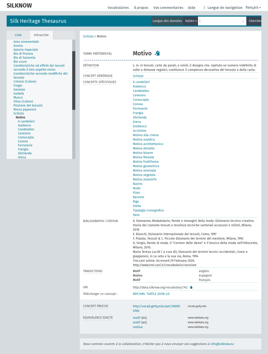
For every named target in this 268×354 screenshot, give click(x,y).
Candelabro (141, 91)
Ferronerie (140, 108)
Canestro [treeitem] (24, 133)
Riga (136, 201)
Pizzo (136, 193)
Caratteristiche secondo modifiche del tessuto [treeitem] (41, 75)
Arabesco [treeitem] (24, 125)
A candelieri (141, 82)
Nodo (136, 188)
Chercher (255, 21)
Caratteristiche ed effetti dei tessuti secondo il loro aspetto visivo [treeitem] (39, 68)
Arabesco (139, 86)
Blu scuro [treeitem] (20, 62)
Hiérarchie (41, 35)
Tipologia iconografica (148, 210)
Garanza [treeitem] (19, 89)
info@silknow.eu (222, 344)
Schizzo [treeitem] (19, 113)
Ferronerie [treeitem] (25, 145)
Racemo (138, 197)
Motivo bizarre (143, 153)
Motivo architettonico (148, 144)
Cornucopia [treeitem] (26, 137)
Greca (137, 122)
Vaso (136, 215)
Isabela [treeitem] (19, 93)
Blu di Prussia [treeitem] (23, 54)
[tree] (41, 99)
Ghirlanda (140, 117)
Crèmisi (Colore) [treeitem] (25, 81)
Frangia (138, 113)
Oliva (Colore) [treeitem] (23, 101)
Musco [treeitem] (18, 97)
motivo (138, 327)
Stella (137, 206)
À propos (141, 8)
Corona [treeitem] (23, 141)
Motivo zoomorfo (145, 179)
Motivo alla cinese (146, 135)
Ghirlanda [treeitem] (25, 153)
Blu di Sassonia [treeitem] (24, 58)
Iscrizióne (139, 131)
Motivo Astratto (144, 148)
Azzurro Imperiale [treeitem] (26, 50)
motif (136, 318)
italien (191, 21)
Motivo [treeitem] (20, 117)
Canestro (139, 95)
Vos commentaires (168, 8)
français (253, 7)
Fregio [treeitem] (18, 85)
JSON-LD (163, 294)
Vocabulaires (119, 8)
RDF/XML (139, 294)
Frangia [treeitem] (23, 149)
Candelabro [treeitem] (26, 129)
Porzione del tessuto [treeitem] (28, 105)
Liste (18, 35)
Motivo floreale (143, 157)
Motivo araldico (144, 139)
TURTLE (151, 294)
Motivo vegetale (144, 175)
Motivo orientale (144, 170)
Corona (138, 104)
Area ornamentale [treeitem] (26, 42)
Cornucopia (141, 100)
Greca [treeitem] (22, 157)
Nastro (137, 184)
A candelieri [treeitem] (26, 121)
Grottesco (140, 126)
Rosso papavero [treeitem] (25, 109)
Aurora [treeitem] (18, 46)
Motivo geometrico (146, 166)
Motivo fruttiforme (146, 162)
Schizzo (88, 36)
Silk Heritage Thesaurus (38, 21)
